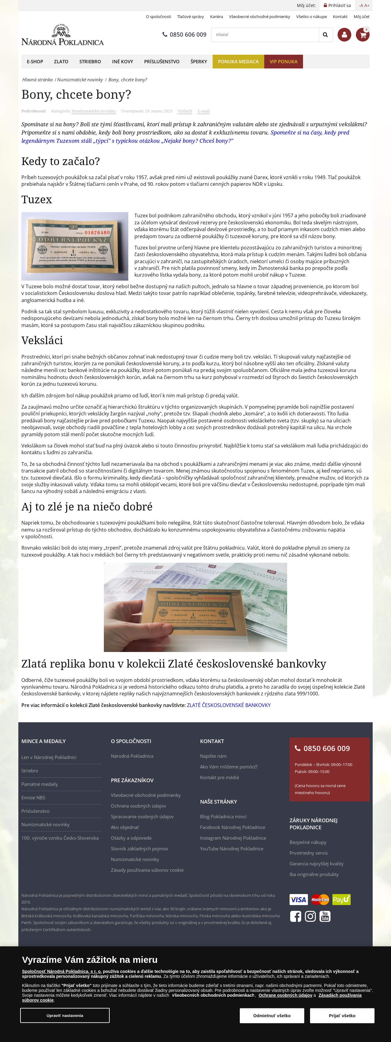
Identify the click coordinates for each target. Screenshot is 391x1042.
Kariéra (216, 16)
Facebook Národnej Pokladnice (232, 827)
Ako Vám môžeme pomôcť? (229, 767)
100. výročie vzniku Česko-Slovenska (60, 838)
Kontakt (340, 16)
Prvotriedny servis (309, 853)
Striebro (90, 61)
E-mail (204, 111)
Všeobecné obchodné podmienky (259, 16)
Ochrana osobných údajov (138, 806)
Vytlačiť (185, 111)
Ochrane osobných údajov (285, 995)
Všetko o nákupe (311, 16)
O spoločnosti (158, 16)
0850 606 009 (184, 35)
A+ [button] (367, 5)
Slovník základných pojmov (139, 848)
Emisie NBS (33, 797)
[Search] (326, 35)
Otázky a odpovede (131, 838)
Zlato (61, 61)
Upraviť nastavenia (64, 1015)
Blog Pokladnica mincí (223, 816)
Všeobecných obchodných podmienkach (213, 995)
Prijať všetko (342, 1015)
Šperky (199, 61)
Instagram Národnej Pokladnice (233, 838)
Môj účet (362, 16)
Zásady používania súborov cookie (147, 870)
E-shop (35, 61)
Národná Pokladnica (132, 756)
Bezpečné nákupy (308, 842)
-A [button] (361, 5)
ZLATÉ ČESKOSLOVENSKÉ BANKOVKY (229, 705)
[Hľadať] (265, 35)
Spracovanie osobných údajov (142, 816)
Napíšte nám (213, 756)
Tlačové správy (190, 16)
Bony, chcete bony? (76, 94)
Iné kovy (122, 61)
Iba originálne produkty (314, 874)
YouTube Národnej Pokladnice (231, 848)
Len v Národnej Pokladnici (48, 757)
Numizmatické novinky (94, 111)
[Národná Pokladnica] (62, 34)
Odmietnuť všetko (272, 1015)
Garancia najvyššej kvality (317, 863)
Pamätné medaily (39, 784)
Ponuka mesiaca (238, 61)
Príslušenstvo (162, 61)
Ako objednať (125, 827)
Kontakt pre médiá (219, 777)
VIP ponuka (284, 61)
